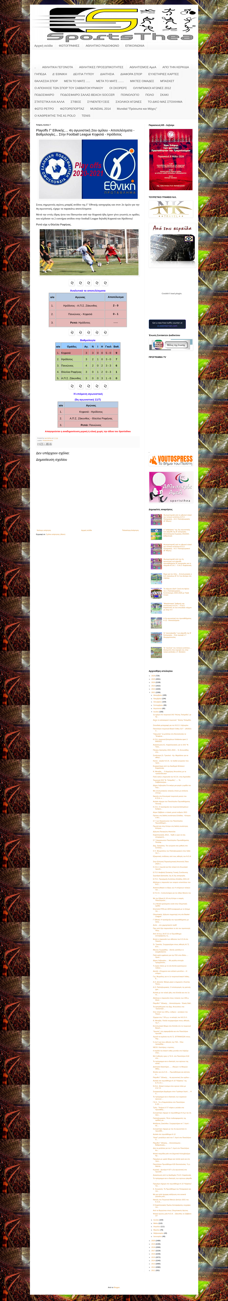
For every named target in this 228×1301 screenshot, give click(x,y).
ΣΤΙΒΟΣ (76, 101)
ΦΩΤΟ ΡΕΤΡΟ (44, 108)
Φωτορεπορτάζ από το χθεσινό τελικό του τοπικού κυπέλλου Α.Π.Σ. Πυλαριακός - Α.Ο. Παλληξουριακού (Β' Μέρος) (177, 548)
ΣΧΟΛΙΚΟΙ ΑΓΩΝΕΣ (129, 101)
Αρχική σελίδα (43, 45)
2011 (153, 1270)
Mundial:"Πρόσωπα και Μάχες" (137, 108)
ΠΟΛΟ (149, 94)
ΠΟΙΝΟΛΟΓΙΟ (130, 94)
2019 (153, 1244)
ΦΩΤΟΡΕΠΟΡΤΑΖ (72, 108)
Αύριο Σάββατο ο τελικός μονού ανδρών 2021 (170, 812)
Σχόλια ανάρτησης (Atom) (55, 534)
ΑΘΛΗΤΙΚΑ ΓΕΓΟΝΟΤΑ (57, 67)
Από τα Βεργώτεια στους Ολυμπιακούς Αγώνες (170, 1210)
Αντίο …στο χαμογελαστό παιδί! (165, 925)
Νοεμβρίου (157, 698)
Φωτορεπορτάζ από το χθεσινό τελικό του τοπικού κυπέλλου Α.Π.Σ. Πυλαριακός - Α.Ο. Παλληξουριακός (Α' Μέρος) (177, 518)
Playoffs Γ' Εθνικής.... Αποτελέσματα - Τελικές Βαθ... (172, 1003)
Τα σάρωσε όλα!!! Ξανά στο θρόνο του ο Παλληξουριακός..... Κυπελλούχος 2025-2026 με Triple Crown (176, 592)
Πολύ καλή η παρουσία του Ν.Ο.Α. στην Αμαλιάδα (171, 777)
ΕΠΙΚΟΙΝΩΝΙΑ (134, 45)
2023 (153, 686)
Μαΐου (156, 1223)
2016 (153, 1254)
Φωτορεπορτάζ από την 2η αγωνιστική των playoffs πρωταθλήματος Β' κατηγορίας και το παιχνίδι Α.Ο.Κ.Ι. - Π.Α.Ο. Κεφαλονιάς (177, 562)
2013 (153, 1264)
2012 (153, 1267)
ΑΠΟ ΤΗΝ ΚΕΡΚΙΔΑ (175, 67)
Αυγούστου (157, 708)
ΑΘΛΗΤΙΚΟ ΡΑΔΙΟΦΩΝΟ (102, 45)
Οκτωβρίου (157, 702)
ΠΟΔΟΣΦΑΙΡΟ (44, 94)
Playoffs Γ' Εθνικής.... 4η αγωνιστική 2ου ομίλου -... (172, 1077)
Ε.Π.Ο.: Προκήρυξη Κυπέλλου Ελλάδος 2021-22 (171, 879)
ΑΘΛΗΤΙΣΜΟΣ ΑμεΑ (143, 67)
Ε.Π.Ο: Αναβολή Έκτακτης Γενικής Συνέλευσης (170, 872)
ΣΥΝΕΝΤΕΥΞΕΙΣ (98, 101)
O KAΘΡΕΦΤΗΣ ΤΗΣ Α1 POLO (55, 115)
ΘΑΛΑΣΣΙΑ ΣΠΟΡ (46, 81)
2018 (153, 1247)
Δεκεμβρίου (158, 695)
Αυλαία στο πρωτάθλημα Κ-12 (164, 1134)
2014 (153, 1260)
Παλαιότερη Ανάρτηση (130, 530)
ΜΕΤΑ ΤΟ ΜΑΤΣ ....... (110, 81)
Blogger (116, 1287)
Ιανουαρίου (157, 1236)
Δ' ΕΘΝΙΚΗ (59, 74)
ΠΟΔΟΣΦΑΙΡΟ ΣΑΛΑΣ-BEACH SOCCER (87, 94)
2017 (153, 1251)
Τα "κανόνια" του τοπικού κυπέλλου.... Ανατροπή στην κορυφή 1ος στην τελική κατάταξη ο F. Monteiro (177, 650)
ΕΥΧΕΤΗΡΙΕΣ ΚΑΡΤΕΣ (163, 74)
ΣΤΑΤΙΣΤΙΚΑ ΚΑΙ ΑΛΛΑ (50, 101)
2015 (153, 1257)
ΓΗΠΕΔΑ (40, 74)
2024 (153, 682)
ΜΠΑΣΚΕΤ (167, 81)
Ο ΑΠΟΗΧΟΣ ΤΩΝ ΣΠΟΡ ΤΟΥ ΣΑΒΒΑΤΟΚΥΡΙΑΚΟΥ (69, 88)
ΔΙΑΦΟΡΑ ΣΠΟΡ (131, 74)
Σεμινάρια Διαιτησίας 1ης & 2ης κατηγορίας (169, 876)
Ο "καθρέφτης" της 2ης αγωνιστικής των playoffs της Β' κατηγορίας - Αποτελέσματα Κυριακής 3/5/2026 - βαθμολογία (176, 533)
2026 (153, 676)
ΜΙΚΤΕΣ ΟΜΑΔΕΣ (142, 81)
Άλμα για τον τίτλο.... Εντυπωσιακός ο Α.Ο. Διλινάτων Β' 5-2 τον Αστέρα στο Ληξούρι (177, 576)
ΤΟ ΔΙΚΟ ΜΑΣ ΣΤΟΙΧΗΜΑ (165, 101)
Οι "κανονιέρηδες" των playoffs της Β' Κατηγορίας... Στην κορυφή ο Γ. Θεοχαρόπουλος (177, 635)
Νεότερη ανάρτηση (44, 530)
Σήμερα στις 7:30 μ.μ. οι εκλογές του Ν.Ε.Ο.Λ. (170, 1017)
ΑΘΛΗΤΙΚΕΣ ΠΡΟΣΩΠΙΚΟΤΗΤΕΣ (101, 67)
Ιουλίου (156, 712)
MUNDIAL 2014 (100, 108)
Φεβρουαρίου (158, 1233)
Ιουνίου (156, 1220)
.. (35, 67)
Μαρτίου (156, 1230)
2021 (153, 692)
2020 (153, 1241)
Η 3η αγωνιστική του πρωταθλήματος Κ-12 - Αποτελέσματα (177, 619)
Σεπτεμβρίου (158, 705)
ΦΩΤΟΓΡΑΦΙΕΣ (69, 45)
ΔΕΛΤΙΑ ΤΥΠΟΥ (83, 74)
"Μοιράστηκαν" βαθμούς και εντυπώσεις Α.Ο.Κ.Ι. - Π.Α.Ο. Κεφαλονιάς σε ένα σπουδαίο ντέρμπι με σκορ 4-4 (177, 607)
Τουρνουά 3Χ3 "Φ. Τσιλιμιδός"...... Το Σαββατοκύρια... (166, 781)
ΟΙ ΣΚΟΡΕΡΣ (118, 88)
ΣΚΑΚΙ (164, 94)
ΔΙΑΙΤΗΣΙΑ (107, 74)
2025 (153, 679)
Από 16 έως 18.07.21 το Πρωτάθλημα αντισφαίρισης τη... (167, 935)
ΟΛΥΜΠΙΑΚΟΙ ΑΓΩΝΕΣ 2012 (152, 88)
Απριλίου (157, 1226)
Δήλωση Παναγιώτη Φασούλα (164, 832)
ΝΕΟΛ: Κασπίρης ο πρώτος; (163, 1047)
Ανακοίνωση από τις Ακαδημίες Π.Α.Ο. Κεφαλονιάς (172, 1175)
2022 (153, 689)
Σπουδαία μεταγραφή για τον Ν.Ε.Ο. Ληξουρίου (170, 725)
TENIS (86, 115)
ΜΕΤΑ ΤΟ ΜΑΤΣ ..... (77, 81)
